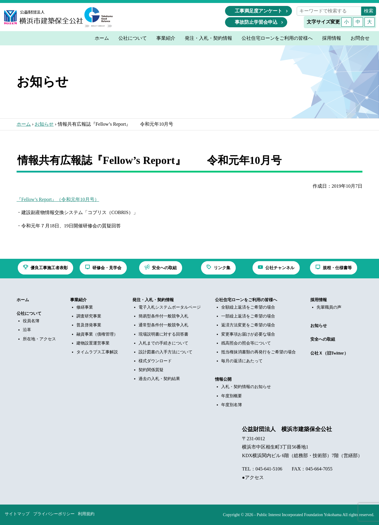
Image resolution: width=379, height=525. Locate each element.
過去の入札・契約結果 (159, 378)
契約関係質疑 (151, 370)
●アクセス (253, 477)
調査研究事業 (88, 316)
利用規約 (86, 514)
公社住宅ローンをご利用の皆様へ (246, 300)
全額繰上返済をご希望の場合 (248, 307)
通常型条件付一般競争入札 (163, 325)
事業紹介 (78, 300)
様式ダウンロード (155, 361)
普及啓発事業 (88, 325)
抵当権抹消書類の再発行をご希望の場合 (258, 352)
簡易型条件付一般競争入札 (163, 316)
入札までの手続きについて (163, 343)
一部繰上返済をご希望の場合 (248, 316)
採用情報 (318, 300)
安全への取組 (322, 339)
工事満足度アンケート (258, 10)
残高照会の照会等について (246, 343)
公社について (29, 313)
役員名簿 (31, 321)
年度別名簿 (231, 405)
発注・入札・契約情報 (153, 300)
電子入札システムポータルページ (170, 307)
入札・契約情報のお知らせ (246, 386)
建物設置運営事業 (93, 343)
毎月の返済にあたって (242, 361)
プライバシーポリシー (54, 514)
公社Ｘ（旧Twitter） (329, 353)
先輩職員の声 (329, 307)
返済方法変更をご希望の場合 (248, 325)
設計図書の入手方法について (165, 352)
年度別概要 (231, 396)
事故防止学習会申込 (256, 22)
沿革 (27, 330)
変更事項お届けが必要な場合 (248, 334)
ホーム (24, 124)
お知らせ (44, 124)
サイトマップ (17, 514)
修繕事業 (84, 307)
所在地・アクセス (39, 339)
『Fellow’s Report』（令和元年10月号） (58, 199)
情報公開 (223, 379)
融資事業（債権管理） (97, 334)
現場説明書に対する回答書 (163, 334)
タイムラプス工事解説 (97, 352)
